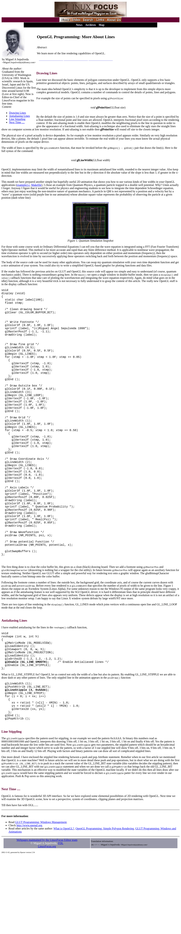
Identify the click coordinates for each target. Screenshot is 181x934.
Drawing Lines (17, 112)
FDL (60, 921)
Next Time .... (17, 122)
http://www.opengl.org (29, 903)
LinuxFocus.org (47, 924)
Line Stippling (17, 119)
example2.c (23, 184)
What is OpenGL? (63, 906)
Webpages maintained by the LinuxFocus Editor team (46, 917)
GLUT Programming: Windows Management (41, 899)
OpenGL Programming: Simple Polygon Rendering (105, 906)
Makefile (36, 184)
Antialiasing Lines (19, 115)
